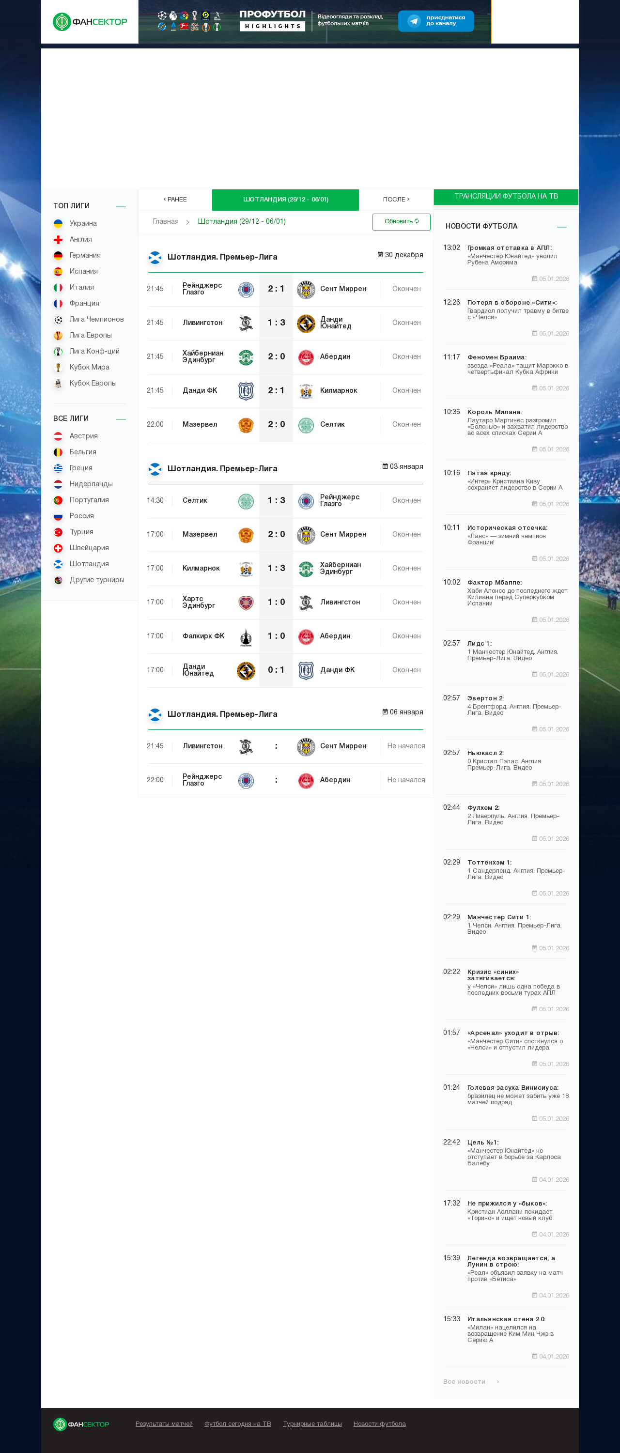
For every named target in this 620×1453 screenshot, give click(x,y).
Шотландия (81, 564)
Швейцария (81, 548)
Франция (76, 304)
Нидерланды (83, 484)
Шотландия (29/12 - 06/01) (242, 222)
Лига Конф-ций (86, 351)
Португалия (81, 500)
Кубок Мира (81, 367)
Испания (75, 272)
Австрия (75, 436)
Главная (166, 222)
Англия (72, 240)
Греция (73, 468)
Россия (73, 516)
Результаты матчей (164, 1424)
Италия (73, 288)
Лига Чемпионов (88, 320)
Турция (73, 532)
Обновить (402, 221)
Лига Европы (82, 335)
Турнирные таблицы (312, 1424)
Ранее (175, 199)
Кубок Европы (85, 383)
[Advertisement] (310, 116)
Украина (75, 224)
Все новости (471, 1382)
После (396, 199)
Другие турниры (88, 580)
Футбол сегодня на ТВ (237, 1424)
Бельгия (74, 452)
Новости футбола (481, 227)
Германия (77, 256)
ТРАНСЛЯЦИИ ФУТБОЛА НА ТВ (506, 197)
